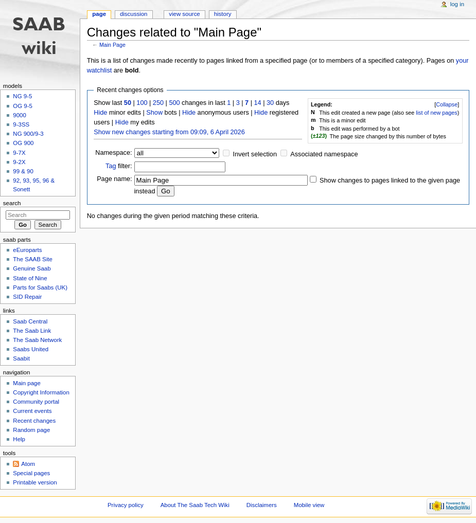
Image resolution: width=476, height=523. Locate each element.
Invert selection (255, 154)
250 (158, 102)
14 (257, 102)
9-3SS (21, 124)
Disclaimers (261, 505)
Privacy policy (126, 505)
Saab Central (30, 321)
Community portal (36, 402)
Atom (28, 464)
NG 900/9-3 (28, 134)
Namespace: (113, 152)
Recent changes (34, 421)
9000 (19, 115)
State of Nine (30, 278)
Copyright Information (41, 392)
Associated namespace (324, 154)
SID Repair (27, 297)
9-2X (19, 162)
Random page (31, 430)
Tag (110, 166)
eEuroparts (27, 250)
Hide (100, 112)
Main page (27, 383)
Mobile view (309, 505)
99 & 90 (23, 171)
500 (174, 102)
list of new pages (436, 113)
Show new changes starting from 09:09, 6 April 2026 (169, 132)
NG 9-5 (22, 96)
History (223, 14)
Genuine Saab (31, 268)
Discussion (133, 14)
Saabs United (30, 349)
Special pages (31, 473)
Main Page (112, 45)
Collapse (446, 104)
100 (141, 102)
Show (154, 112)
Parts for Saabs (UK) (40, 287)
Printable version (35, 482)
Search (12, 203)
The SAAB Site (32, 259)
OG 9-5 (22, 106)
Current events (32, 411)
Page (99, 14)
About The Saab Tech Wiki (195, 505)
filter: (118, 166)
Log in (457, 4)
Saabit (21, 358)
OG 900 (23, 143)
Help (19, 439)
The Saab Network (37, 340)
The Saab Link (32, 331)
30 (270, 102)
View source (184, 14)
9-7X (19, 153)
